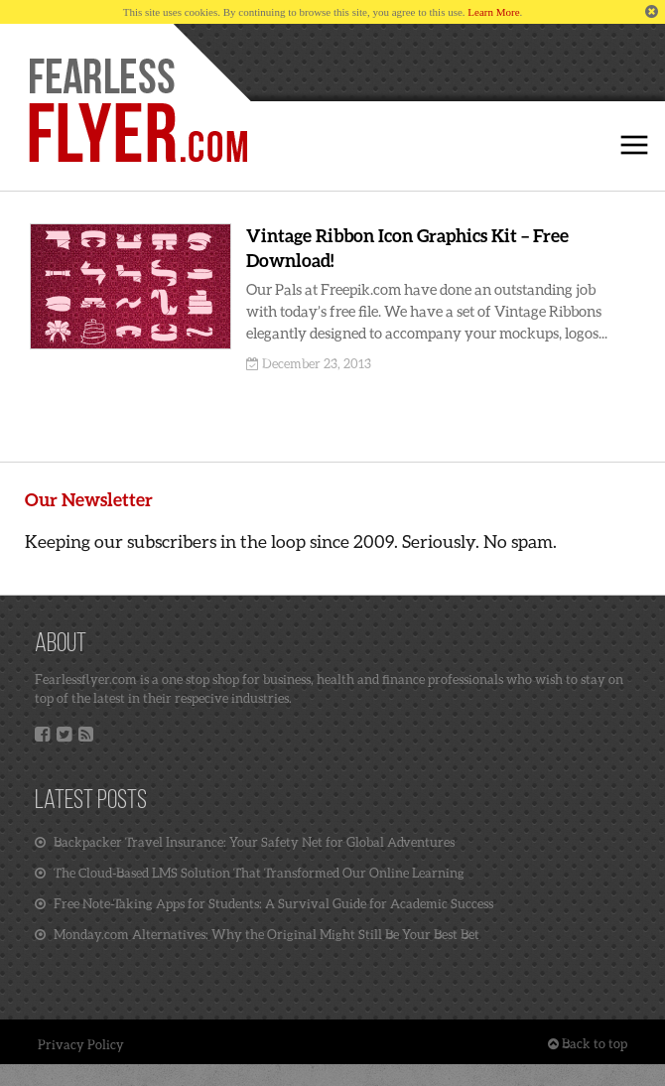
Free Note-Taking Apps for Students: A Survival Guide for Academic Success (264, 903)
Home (136, 111)
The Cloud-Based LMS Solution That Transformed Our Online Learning (250, 873)
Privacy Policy (81, 1044)
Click (634, 145)
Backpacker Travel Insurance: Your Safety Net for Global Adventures (245, 842)
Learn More (493, 12)
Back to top (587, 1043)
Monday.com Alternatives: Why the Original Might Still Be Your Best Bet (257, 934)
